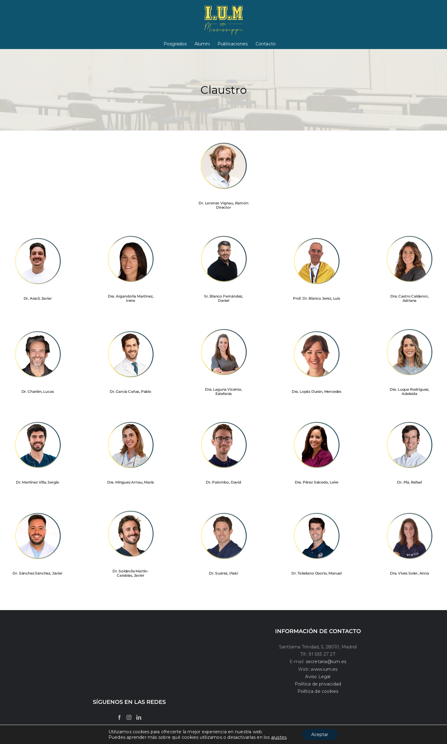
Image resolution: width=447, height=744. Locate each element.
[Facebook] (119, 717)
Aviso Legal (317, 676)
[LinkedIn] (138, 717)
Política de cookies (318, 691)
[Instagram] (129, 717)
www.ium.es (324, 669)
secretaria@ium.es (325, 661)
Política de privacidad (318, 684)
